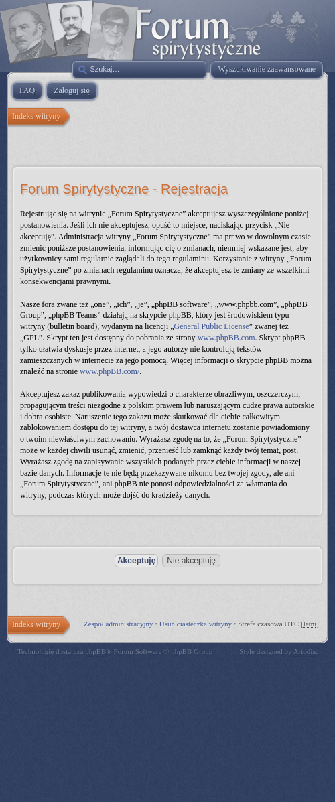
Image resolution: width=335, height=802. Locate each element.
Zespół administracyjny (118, 624)
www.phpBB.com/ (109, 371)
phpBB (95, 651)
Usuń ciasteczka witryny (195, 624)
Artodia (304, 651)
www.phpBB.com (226, 337)
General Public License (211, 326)
